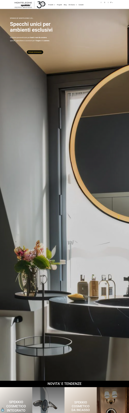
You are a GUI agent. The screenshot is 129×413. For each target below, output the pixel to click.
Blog (65, 5)
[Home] (30, 4)
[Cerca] (104, 2)
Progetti (59, 5)
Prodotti (50, 5)
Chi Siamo (72, 5)
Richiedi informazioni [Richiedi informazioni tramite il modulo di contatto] (35, 52)
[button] (2, 412)
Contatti (81, 5)
